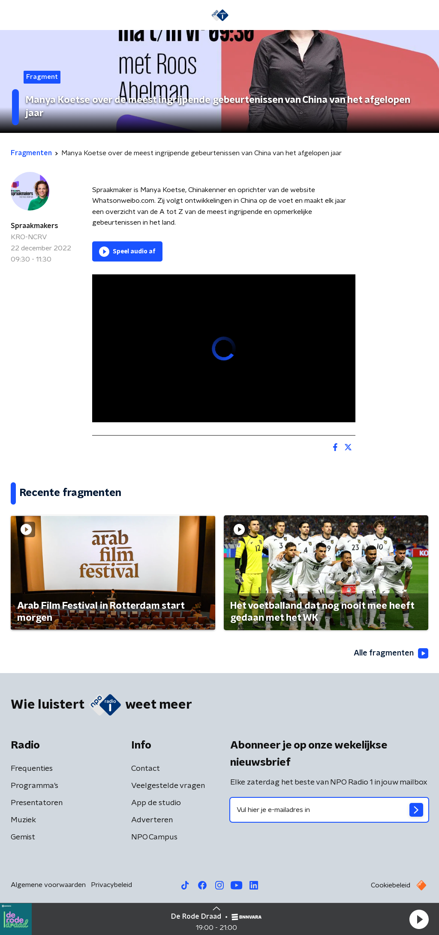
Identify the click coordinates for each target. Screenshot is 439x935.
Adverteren (152, 820)
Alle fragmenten (391, 653)
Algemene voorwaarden (48, 884)
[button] (419, 919)
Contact (145, 769)
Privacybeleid (111, 884)
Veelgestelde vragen (168, 786)
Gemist (23, 837)
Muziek (23, 820)
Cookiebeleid (390, 885)
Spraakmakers (34, 225)
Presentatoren (37, 803)
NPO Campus (154, 837)
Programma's (34, 786)
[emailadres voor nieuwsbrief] (329, 810)
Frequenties (32, 769)
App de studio (156, 803)
